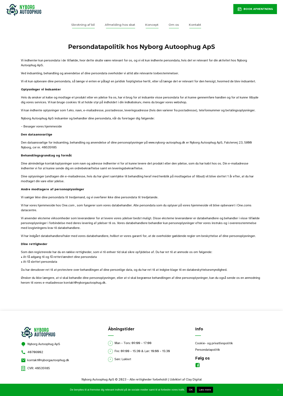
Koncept (151, 25)
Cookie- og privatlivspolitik (214, 343)
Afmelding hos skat (120, 25)
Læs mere (205, 389)
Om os (174, 25)
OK (191, 389)
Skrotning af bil (83, 25)
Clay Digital (194, 379)
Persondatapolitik (207, 350)
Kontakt (195, 25)
